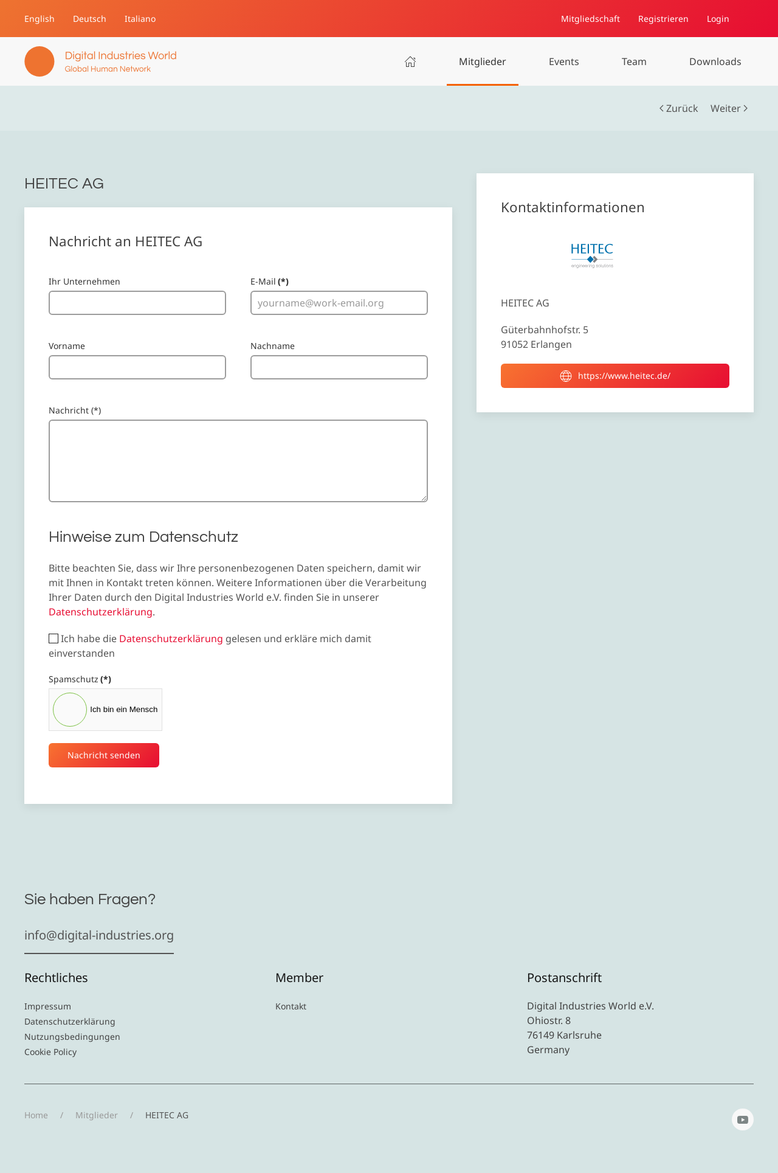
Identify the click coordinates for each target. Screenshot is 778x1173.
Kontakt (290, 1006)
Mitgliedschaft (590, 18)
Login (718, 18)
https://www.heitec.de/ (615, 376)
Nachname (272, 345)
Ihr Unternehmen (84, 281)
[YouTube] (743, 1119)
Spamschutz (80, 679)
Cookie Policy (50, 1051)
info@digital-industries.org (99, 935)
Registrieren (663, 18)
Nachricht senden (103, 755)
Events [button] (564, 61)
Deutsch (89, 18)
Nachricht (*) (75, 410)
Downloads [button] (715, 61)
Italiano (140, 18)
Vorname (67, 345)
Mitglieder (482, 61)
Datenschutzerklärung (101, 611)
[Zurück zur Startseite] (100, 61)
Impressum (47, 1006)
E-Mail (269, 281)
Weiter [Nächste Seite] (729, 108)
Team (634, 61)
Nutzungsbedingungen (72, 1036)
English (39, 18)
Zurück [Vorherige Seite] (678, 108)
